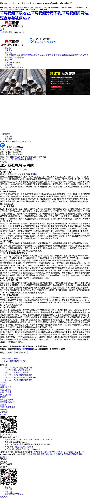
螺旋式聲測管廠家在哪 (22, 368)
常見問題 (16, 63)
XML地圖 (21, 454)
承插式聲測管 (45, 55)
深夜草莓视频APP (78, 55)
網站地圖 (4, 497)
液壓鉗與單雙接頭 (16, 58)
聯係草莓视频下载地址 (14, 67)
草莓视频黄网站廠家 (23, 349)
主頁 (11, 159)
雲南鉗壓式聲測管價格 (22, 380)
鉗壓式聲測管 (10, 55)
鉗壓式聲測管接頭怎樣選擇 (24, 377)
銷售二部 (8, 492)
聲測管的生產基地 (20, 373)
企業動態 (8, 63)
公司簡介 (8, 50)
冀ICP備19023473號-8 (24, 447)
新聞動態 (8, 60)
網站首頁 (8, 48)
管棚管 (3, 405)
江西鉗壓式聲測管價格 (22, 375)
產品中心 (8, 53)
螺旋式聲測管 (22, 55)
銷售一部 (8, 489)
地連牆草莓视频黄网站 (17, 361)
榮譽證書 (8, 65)
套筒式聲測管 (33, 55)
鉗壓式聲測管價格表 (21, 370)
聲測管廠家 (31, 454)
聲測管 (54, 55)
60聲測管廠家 (13, 358)
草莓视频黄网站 (64, 55)
